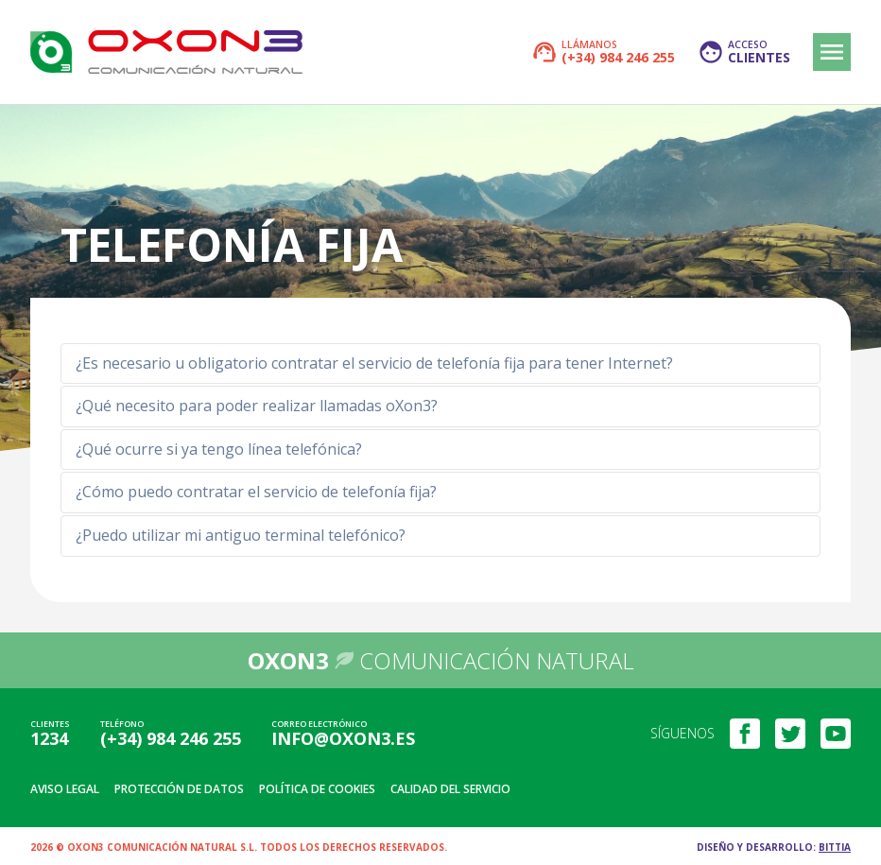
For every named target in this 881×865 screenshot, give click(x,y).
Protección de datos (179, 789)
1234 (49, 738)
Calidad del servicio (450, 789)
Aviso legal (64, 789)
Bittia (835, 847)
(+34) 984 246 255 (170, 738)
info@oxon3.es (343, 738)
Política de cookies (317, 789)
